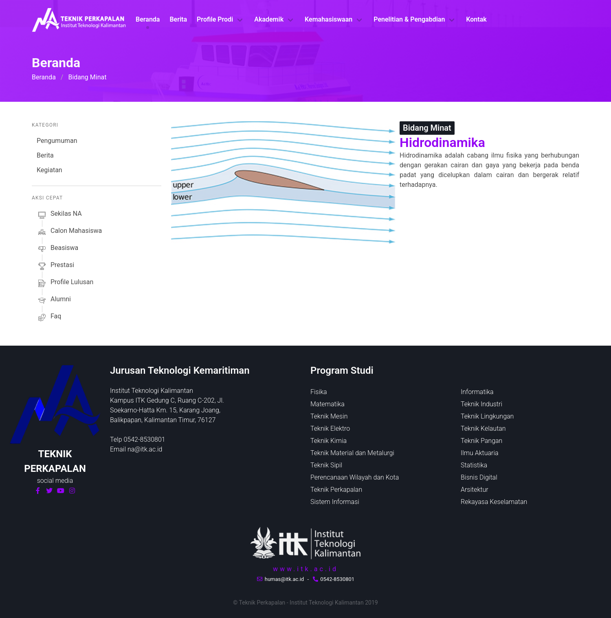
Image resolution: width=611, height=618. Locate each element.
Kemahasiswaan (328, 19)
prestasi (55, 266)
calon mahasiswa (69, 232)
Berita (178, 19)
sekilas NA (59, 215)
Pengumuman (57, 141)
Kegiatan (49, 170)
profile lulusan (65, 283)
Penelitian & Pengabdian (409, 19)
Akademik (269, 19)
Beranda (148, 19)
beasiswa (57, 249)
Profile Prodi (215, 19)
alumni (54, 300)
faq (49, 317)
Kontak (476, 19)
